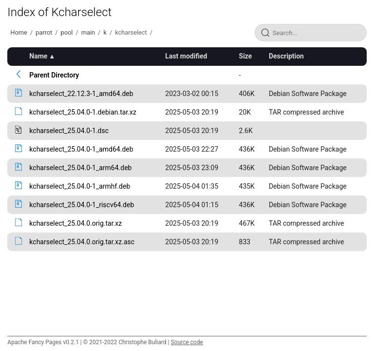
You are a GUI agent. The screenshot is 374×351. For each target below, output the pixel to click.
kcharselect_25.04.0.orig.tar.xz (75, 223)
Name (38, 56)
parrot (44, 32)
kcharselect (131, 32)
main (88, 32)
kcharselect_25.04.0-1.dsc (69, 131)
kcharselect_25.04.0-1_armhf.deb (79, 186)
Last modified (186, 56)
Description (286, 56)
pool (67, 32)
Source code (186, 342)
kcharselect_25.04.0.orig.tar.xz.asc (81, 242)
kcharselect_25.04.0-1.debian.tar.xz (82, 112)
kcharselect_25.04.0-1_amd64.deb (81, 149)
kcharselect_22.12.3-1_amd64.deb (81, 94)
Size (245, 56)
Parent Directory (54, 75)
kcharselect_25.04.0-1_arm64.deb (80, 168)
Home (18, 32)
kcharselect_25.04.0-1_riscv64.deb (81, 205)
